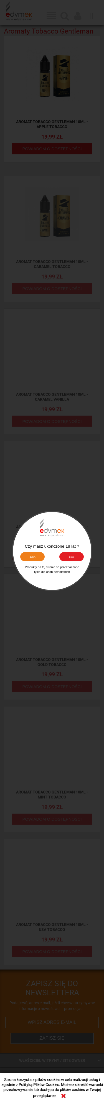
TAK (32, 556)
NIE (71, 556)
